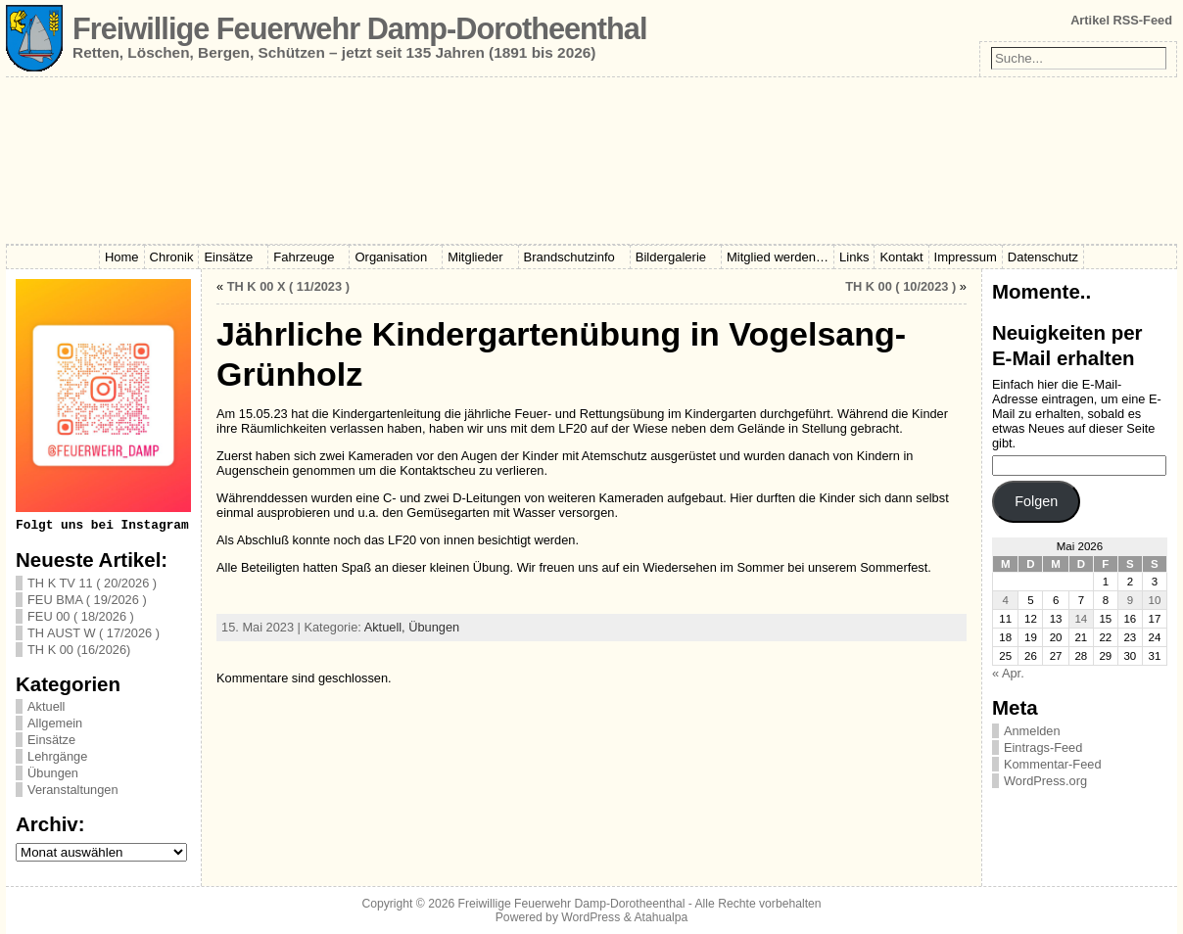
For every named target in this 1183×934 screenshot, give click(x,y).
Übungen (52, 773)
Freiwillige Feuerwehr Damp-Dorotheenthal (359, 29)
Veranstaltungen (72, 789)
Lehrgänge (57, 756)
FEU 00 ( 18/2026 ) (80, 616)
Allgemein (54, 723)
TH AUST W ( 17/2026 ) (93, 633)
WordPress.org (1045, 780)
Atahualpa (660, 917)
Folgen (1036, 501)
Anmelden (1032, 731)
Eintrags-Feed (1043, 747)
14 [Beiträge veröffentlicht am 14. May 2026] (1080, 619)
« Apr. (1008, 673)
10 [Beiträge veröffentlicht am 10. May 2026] (1155, 600)
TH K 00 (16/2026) (78, 649)
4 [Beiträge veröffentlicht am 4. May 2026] (1005, 600)
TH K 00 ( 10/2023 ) (900, 286)
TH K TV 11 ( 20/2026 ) (92, 583)
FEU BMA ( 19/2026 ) (87, 599)
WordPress (590, 917)
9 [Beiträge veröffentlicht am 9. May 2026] (1130, 600)
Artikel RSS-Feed (1121, 20)
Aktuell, (386, 627)
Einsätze (51, 739)
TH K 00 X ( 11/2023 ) (288, 286)
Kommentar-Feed (1053, 764)
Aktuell (46, 706)
